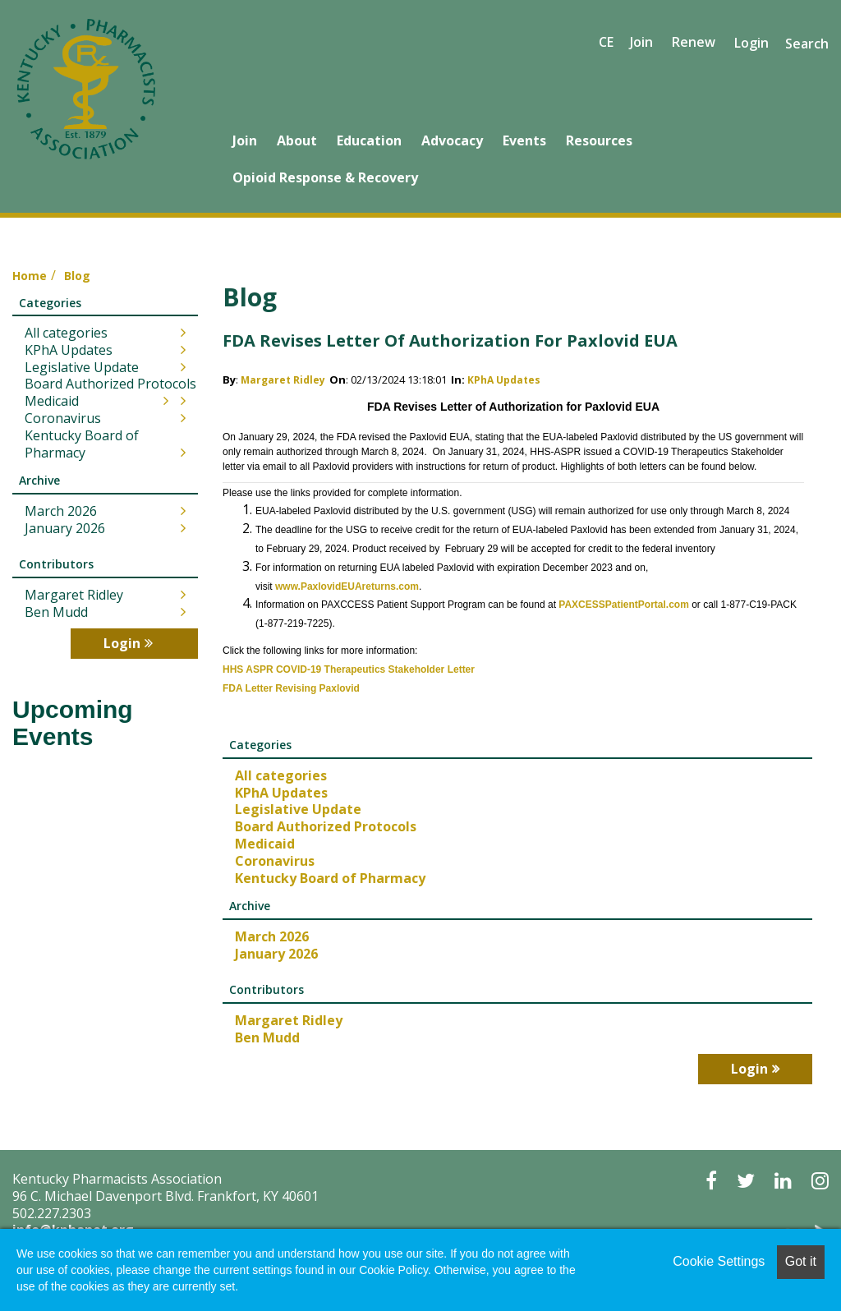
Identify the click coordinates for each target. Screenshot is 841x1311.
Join (244, 140)
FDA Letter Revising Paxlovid (291, 688)
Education (369, 140)
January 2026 (276, 954)
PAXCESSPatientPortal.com (623, 604)
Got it (800, 1261)
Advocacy (452, 140)
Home (29, 275)
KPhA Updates (503, 380)
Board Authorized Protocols (325, 826)
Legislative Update (298, 809)
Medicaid (265, 844)
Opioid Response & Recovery (325, 177)
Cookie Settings (719, 1261)
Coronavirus (275, 861)
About (297, 140)
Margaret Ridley (283, 380)
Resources (599, 140)
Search (807, 43)
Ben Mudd (267, 1037)
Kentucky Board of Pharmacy (330, 878)
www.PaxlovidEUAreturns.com (347, 586)
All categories (281, 775)
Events (524, 140)
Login (751, 43)
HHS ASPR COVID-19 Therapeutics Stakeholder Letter (349, 669)
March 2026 (272, 936)
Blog (77, 275)
